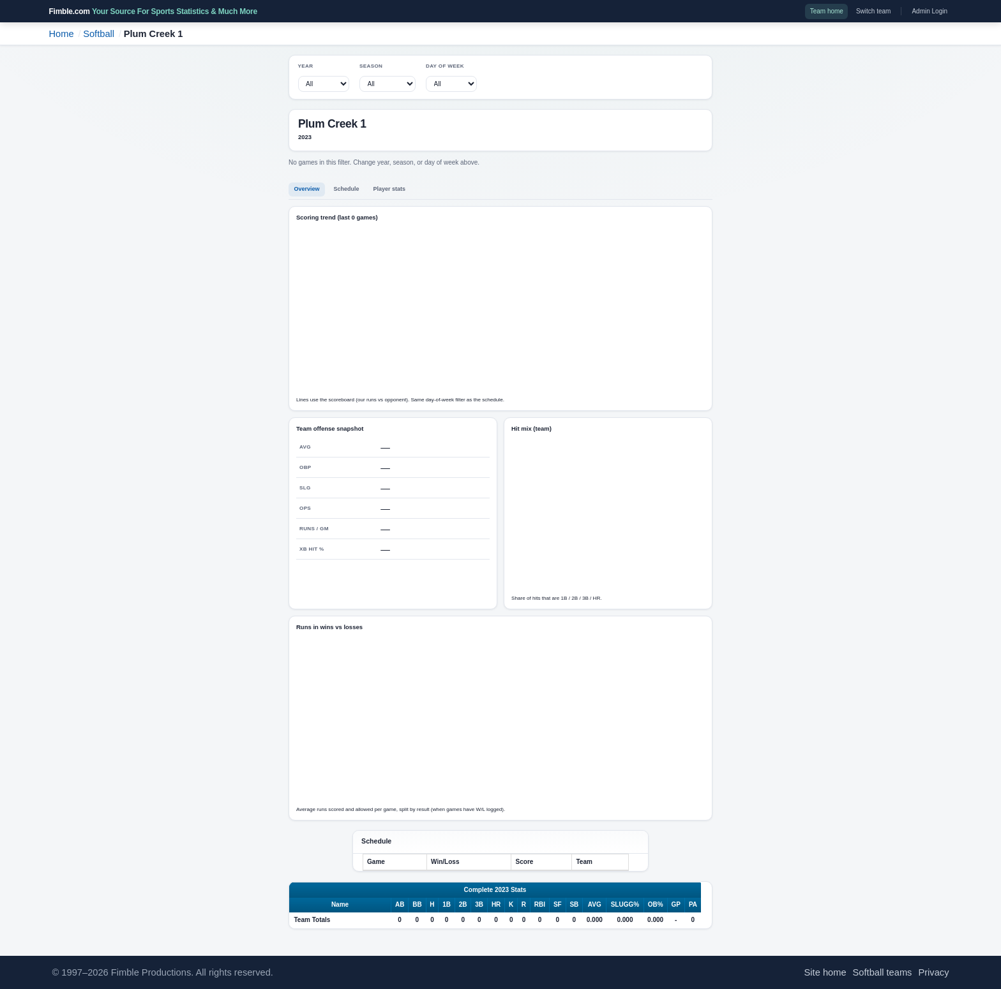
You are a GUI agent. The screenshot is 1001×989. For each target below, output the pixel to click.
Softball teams (882, 972)
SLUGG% (625, 904)
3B (479, 904)
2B (463, 904)
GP (676, 904)
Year (305, 66)
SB (573, 904)
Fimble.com (153, 11)
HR (496, 904)
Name (340, 904)
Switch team (873, 11)
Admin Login (929, 11)
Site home (825, 972)
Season (370, 66)
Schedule (346, 189)
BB (416, 904)
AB (399, 904)
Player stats (389, 189)
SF (557, 904)
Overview (307, 189)
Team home (826, 11)
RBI (539, 904)
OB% (655, 904)
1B (446, 904)
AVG (594, 904)
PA (693, 904)
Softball (98, 34)
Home (61, 34)
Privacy (933, 972)
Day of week (445, 66)
